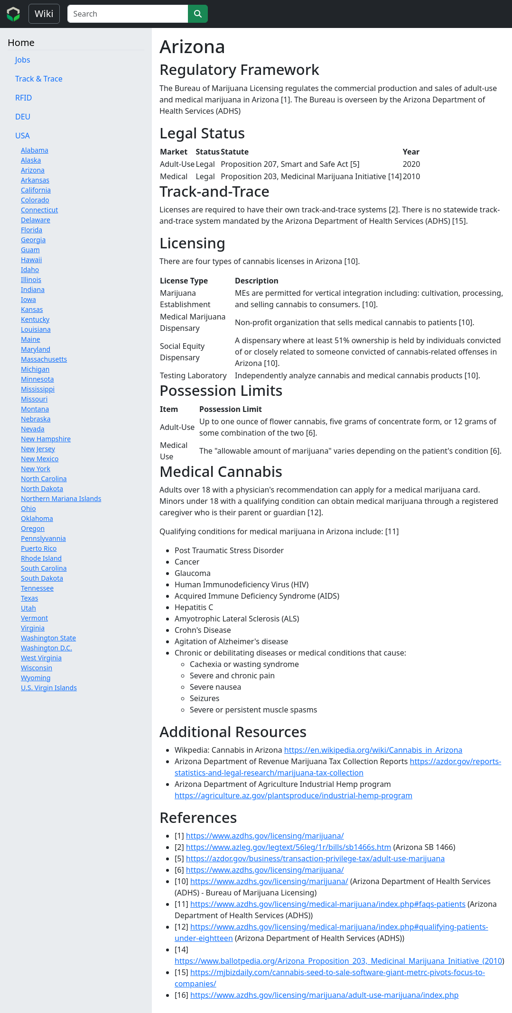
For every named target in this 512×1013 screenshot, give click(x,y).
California (36, 189)
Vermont (34, 617)
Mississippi (38, 388)
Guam (30, 249)
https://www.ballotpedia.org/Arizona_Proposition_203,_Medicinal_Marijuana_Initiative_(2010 (338, 961)
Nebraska (36, 418)
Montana (35, 408)
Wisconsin (36, 667)
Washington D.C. (46, 647)
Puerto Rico (38, 548)
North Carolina (44, 478)
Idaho (30, 269)
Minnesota (37, 378)
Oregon (33, 528)
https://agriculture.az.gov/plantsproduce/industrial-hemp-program (293, 795)
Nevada (33, 428)
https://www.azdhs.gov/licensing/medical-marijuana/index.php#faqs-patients (327, 904)
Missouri (34, 398)
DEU (22, 116)
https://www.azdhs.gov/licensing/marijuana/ (265, 835)
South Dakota (42, 578)
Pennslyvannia (43, 538)
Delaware (35, 219)
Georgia (33, 239)
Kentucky (35, 319)
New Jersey (38, 448)
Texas (29, 597)
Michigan (35, 369)
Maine (30, 339)
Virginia (33, 627)
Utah (28, 607)
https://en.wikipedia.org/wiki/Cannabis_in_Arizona (373, 750)
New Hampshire (46, 438)
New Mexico (39, 458)
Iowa (28, 299)
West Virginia (41, 657)
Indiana (33, 289)
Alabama (34, 150)
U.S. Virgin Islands (49, 687)
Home (21, 42)
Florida (31, 229)
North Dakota (42, 488)
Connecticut (39, 209)
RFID (23, 97)
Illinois (31, 279)
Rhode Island (41, 558)
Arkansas (35, 179)
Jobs (22, 60)
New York (35, 468)
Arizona (33, 169)
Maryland (35, 349)
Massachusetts (44, 359)
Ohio (28, 508)
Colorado (35, 199)
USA (22, 135)
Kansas (32, 309)
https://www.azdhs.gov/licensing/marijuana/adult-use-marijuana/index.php (324, 995)
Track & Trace (39, 78)
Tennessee (37, 588)
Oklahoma (37, 518)
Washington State (48, 637)
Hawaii (31, 259)
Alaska (31, 159)
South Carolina (44, 568)
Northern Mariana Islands (61, 498)
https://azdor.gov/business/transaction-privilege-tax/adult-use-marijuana (315, 858)
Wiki (44, 13)
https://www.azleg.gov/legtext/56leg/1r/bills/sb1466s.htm (288, 847)
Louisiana (36, 329)
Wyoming (36, 677)
